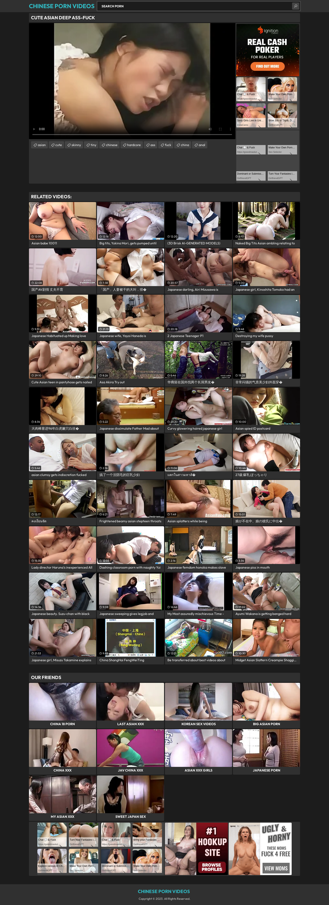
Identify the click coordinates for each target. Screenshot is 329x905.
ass (152, 145)
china (185, 145)
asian (42, 145)
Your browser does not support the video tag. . (132, 81)
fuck (168, 145)
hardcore (134, 145)
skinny (76, 145)
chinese (112, 145)
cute (58, 145)
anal (202, 145)
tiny (93, 145)
